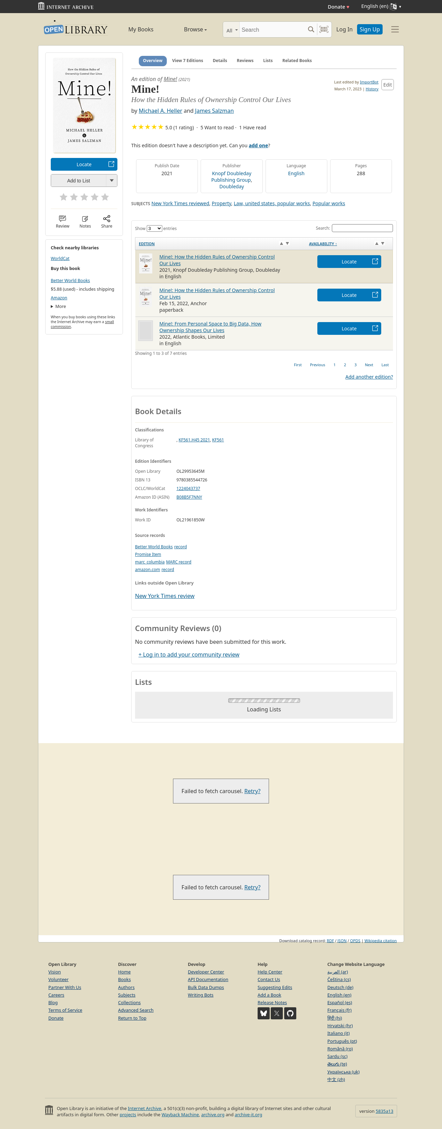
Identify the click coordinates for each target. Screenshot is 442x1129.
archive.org (212, 1114)
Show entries (156, 228)
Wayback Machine (180, 1114)
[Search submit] (311, 29)
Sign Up (370, 29)
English (296, 173)
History (372, 88)
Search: (354, 228)
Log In (344, 29)
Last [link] (385, 364)
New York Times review (164, 596)
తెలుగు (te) (337, 1064)
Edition (147, 243)
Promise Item (148, 554)
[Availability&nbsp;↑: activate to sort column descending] (349, 243)
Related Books (297, 60)
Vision (54, 972)
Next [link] (369, 364)
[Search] (272, 29)
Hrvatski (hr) (340, 1025)
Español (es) (339, 1002)
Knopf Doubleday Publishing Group (231, 176)
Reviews (245, 60)
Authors (126, 987)
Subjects (126, 995)
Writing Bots (200, 995)
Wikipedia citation (381, 940)
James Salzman (214, 110)
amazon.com (147, 569)
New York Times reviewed (180, 203)
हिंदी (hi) (334, 1018)
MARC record (178, 562)
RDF (330, 940)
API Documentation (208, 979)
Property (221, 203)
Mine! (170, 79)
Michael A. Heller (160, 110)
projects (127, 1114)
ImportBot (369, 81)
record (180, 547)
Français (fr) (339, 1010)
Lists (268, 60)
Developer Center (206, 972)
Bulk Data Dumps (206, 987)
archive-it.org (248, 1114)
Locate (84, 164)
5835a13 (384, 1111)
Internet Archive (144, 1108)
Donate (338, 6)
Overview (153, 60)
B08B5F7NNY (189, 497)
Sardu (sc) (337, 1056)
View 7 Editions (187, 60)
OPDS (355, 940)
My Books (141, 29)
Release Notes (272, 1002)
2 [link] (345, 364)
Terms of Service (65, 1010)
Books (124, 979)
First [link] (297, 364)
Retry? (252, 791)
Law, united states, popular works (272, 203)
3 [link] (355, 364)
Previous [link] (317, 364)
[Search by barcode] (324, 29)
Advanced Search (136, 1010)
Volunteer (58, 979)
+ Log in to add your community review (188, 654)
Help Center (270, 972)
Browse (187, 29)
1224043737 (188, 488)
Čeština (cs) (339, 979)
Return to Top (132, 1018)
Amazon (59, 298)
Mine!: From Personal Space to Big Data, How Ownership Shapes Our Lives (211, 326)
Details (220, 60)
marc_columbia (150, 562)
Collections (129, 1002)
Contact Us (269, 979)
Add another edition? (369, 376)
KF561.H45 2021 (194, 440)
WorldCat (60, 258)
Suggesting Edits (275, 987)
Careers (56, 995)
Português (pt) (342, 1041)
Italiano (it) (338, 1033)
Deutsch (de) (340, 987)
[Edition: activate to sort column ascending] (220, 243)
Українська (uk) (343, 1072)
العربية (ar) (337, 972)
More (60, 306)
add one (258, 145)
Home (124, 972)
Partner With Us (64, 987)
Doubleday (231, 186)
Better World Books (70, 280)
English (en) (339, 995)
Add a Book (269, 995)
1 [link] (335, 364)
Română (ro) (340, 1049)
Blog (53, 1002)
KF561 (218, 440)
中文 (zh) (336, 1079)
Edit (387, 84)
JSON (341, 940)
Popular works (329, 203)
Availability (323, 243)
